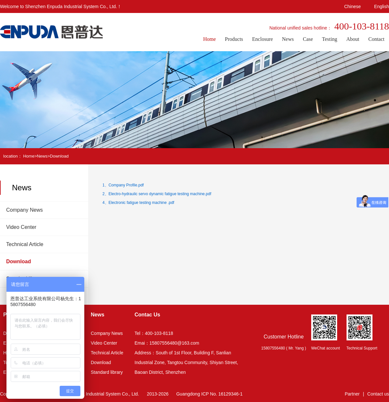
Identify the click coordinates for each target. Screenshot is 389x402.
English (381, 6)
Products (234, 39)
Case (308, 39)
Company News (24, 210)
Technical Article (24, 244)
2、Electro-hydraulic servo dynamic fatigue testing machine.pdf (156, 194)
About (352, 39)
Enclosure (262, 39)
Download (59, 156)
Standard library (107, 372)
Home (209, 39)
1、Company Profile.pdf (123, 185)
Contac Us (147, 314)
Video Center (21, 227)
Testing (329, 39)
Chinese (352, 6)
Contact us (378, 393)
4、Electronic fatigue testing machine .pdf (138, 202)
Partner (352, 393)
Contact (376, 39)
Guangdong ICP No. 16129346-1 (209, 393)
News (288, 39)
